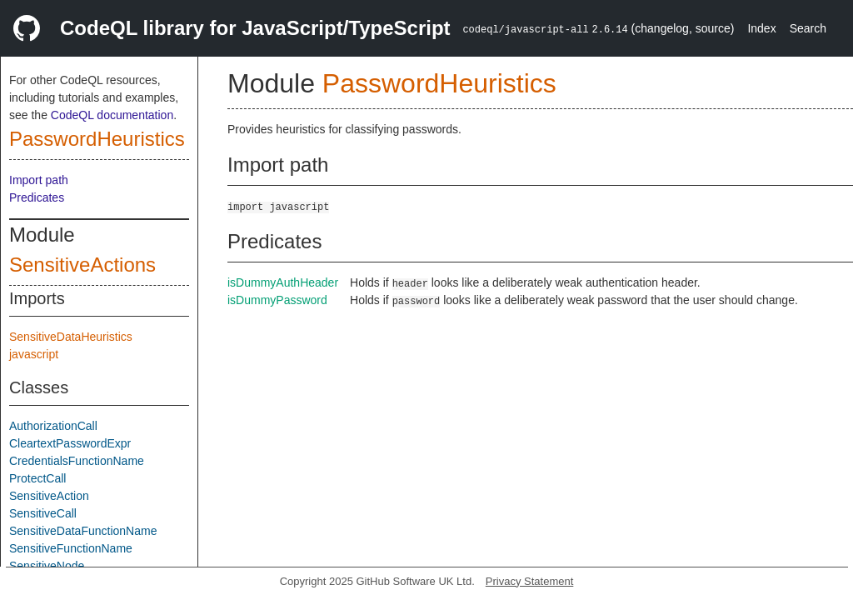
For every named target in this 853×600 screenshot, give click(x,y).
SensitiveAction (49, 495)
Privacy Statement (530, 581)
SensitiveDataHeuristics (70, 336)
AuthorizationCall (53, 425)
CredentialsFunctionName (76, 461)
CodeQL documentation (112, 115)
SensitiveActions (82, 264)
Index (761, 28)
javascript (33, 354)
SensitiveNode (46, 565)
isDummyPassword (277, 300)
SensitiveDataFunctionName (83, 531)
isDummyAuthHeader (282, 282)
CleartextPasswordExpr (70, 443)
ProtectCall (37, 478)
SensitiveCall (43, 513)
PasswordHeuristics (97, 139)
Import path (38, 180)
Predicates (36, 197)
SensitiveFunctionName (70, 548)
